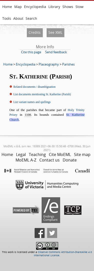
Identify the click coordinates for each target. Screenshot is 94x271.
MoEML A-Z (26, 160)
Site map (82, 154)
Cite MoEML (60, 154)
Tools (6, 18)
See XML (55, 32)
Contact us (49, 160)
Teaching (37, 154)
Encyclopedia (35, 6)
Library (54, 6)
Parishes (68, 64)
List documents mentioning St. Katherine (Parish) (42, 94)
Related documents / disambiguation (35, 86)
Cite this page (31, 52)
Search (31, 18)
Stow (79, 6)
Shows (67, 6)
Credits (35, 32)
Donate (70, 160)
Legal (21, 154)
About (18, 18)
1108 (28, 114)
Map (18, 6)
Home (7, 6)
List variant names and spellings (32, 102)
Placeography (49, 64)
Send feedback (56, 52)
